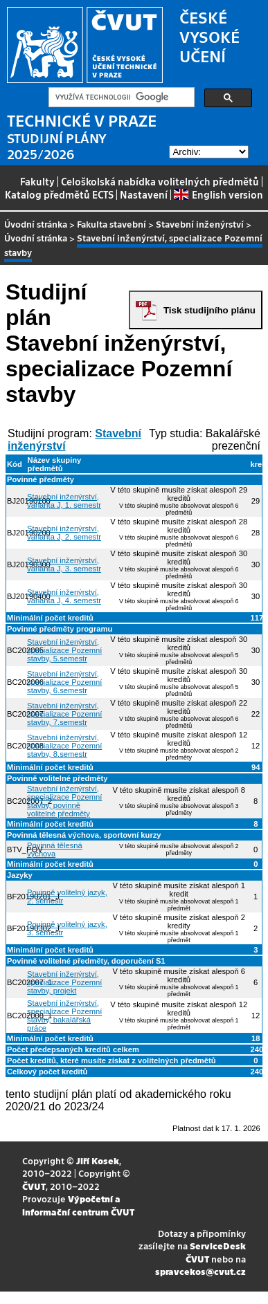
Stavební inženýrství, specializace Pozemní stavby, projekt (64, 982)
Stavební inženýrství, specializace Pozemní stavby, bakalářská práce (64, 1015)
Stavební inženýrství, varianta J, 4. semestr (64, 596)
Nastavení (144, 194)
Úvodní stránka (35, 224)
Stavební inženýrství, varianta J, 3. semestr (64, 564)
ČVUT (34, 1186)
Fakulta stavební (111, 224)
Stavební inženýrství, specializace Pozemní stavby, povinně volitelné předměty (64, 801)
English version (218, 194)
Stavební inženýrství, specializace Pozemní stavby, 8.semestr (64, 745)
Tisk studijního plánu (209, 310)
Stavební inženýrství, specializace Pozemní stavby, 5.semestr (64, 650)
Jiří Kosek (97, 1160)
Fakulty (37, 181)
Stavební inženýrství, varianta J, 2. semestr (64, 532)
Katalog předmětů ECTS (59, 194)
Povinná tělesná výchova (54, 849)
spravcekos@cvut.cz (200, 1271)
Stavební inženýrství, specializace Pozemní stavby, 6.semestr (64, 682)
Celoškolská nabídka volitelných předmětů (160, 181)
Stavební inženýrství (200, 224)
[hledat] (120, 97)
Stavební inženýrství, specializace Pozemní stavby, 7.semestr (64, 713)
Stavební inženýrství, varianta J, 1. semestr (64, 501)
